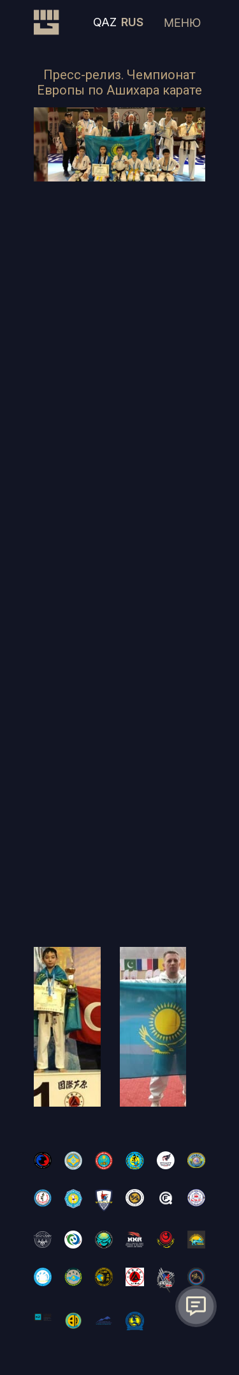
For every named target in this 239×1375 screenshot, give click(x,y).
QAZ (105, 22)
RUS (132, 22)
